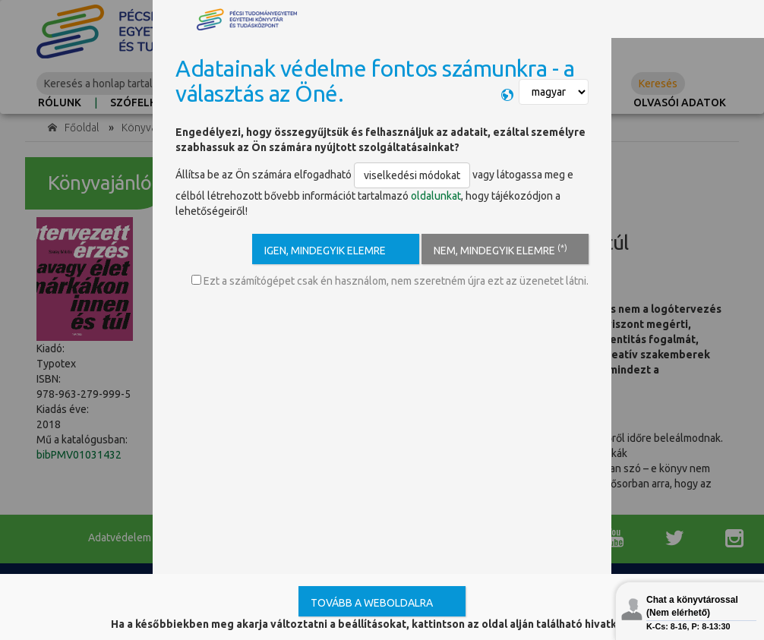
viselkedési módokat (412, 175)
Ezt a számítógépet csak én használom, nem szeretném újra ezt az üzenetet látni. (390, 281)
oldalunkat (436, 196)
